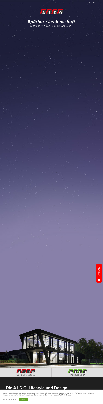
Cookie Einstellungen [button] (10, 399)
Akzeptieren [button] (23, 399)
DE (90, 2)
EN (94, 2)
